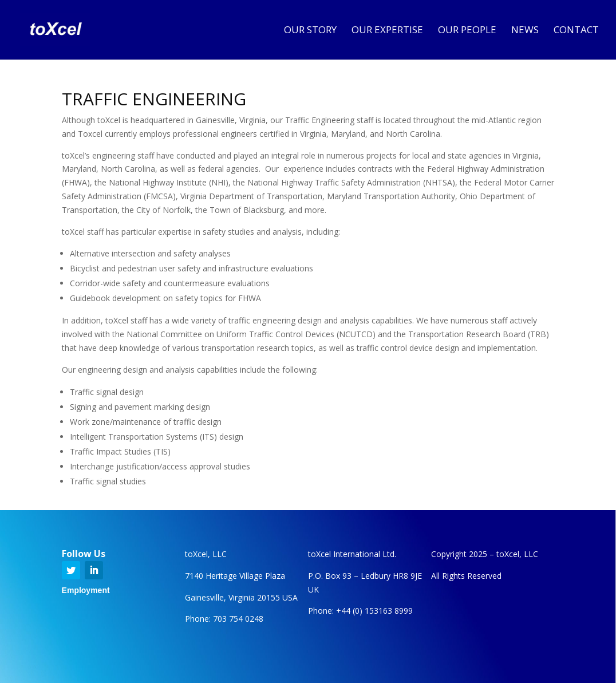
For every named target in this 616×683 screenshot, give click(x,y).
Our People (467, 31)
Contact (576, 31)
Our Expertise (387, 31)
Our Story (310, 31)
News (525, 31)
